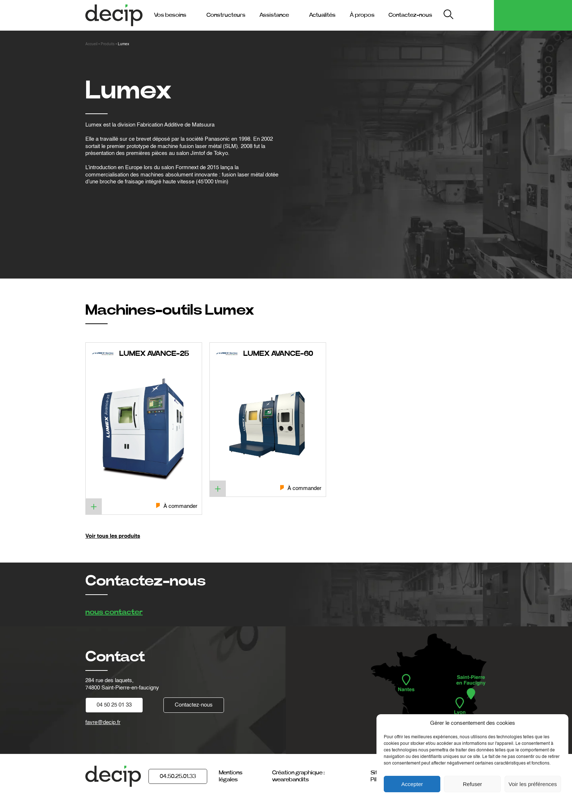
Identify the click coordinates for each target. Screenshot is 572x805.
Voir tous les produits (112, 536)
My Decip (475, 15)
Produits (108, 44)
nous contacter (114, 612)
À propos (362, 15)
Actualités (322, 15)
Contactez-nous (410, 15)
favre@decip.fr (102, 722)
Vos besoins (170, 15)
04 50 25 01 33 (114, 705)
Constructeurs (226, 15)
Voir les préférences (533, 784)
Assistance (274, 15)
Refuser (472, 784)
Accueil (91, 44)
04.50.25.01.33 (178, 776)
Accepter (412, 784)
